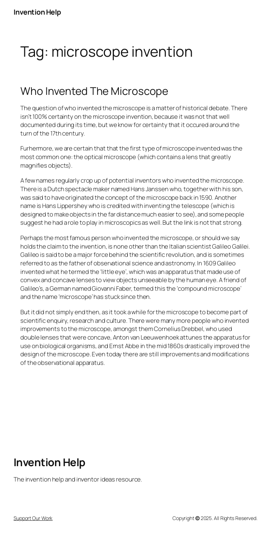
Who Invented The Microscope (94, 91)
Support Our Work (33, 518)
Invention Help (37, 12)
